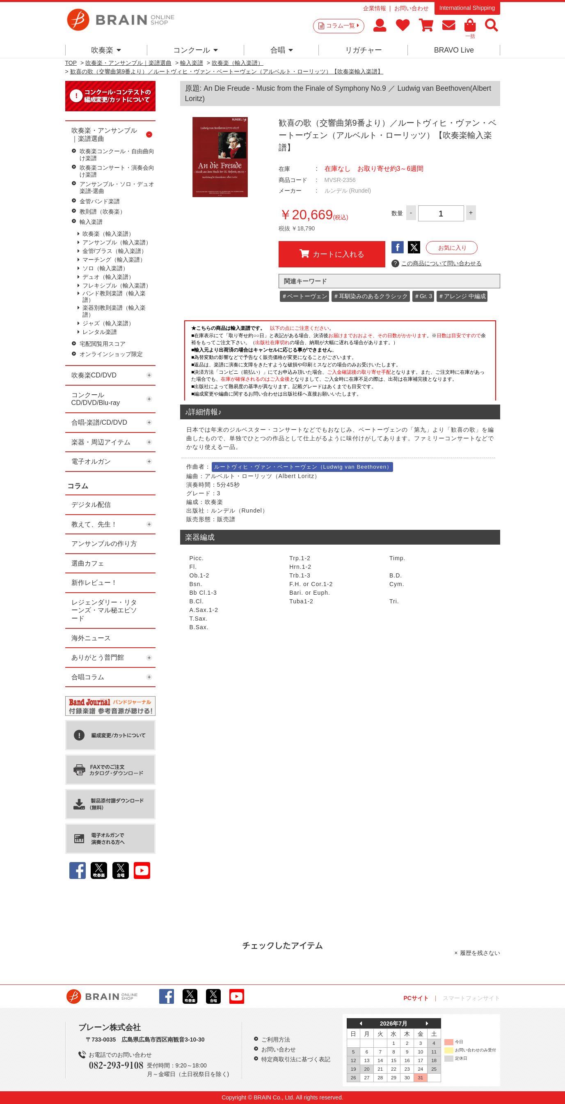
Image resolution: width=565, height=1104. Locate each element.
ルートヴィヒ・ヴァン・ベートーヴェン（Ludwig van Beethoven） (303, 467)
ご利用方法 (275, 1039)
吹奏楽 (106, 50)
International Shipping (467, 8)
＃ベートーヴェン (304, 296)
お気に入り (452, 247)
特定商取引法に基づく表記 (295, 1059)
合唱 (281, 50)
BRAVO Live (454, 50)
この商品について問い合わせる (436, 264)
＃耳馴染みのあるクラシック (370, 296)
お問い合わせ (411, 8)
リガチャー (363, 50)
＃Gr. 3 (423, 296)
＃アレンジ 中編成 (462, 296)
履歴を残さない (480, 953)
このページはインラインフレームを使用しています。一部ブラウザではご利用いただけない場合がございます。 (340, 359)
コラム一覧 (342, 25)
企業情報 (374, 8)
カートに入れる (332, 253)
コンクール (195, 50)
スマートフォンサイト (471, 998)
